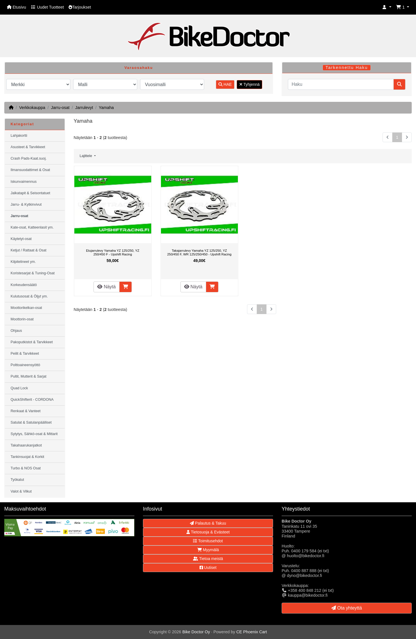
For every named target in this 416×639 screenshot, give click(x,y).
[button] (387, 7)
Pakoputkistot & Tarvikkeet (32, 342)
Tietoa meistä (208, 558)
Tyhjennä (249, 84)
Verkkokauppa (32, 107)
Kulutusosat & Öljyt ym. (29, 296)
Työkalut (17, 480)
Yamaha (106, 107)
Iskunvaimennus (24, 182)
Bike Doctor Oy (196, 632)
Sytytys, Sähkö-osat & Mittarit (34, 434)
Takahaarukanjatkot (26, 445)
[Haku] (341, 84)
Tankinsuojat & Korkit (27, 457)
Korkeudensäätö (24, 285)
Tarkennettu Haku (347, 67)
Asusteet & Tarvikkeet (28, 147)
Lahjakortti (19, 136)
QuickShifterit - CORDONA (32, 400)
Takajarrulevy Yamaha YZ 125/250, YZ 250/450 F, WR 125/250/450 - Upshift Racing (199, 252)
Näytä (106, 286)
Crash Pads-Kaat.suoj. (29, 158)
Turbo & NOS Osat (26, 468)
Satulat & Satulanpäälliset (31, 422)
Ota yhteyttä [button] (346, 608)
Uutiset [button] (208, 567)
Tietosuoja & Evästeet (208, 532)
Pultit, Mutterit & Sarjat (28, 376)
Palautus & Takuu (208, 523)
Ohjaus (16, 331)
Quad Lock (19, 388)
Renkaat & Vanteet (26, 411)
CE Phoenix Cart (251, 632)
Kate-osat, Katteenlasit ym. (32, 227)
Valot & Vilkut (21, 491)
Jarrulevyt (84, 107)
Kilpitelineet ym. (23, 262)
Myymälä (208, 549)
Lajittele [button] (86, 156)
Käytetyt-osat (21, 239)
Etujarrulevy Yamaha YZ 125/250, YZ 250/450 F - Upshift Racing (112, 252)
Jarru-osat (60, 107)
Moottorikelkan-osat (26, 308)
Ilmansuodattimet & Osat (30, 170)
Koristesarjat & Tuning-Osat (33, 273)
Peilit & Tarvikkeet (25, 354)
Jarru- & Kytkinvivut (26, 205)
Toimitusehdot (208, 541)
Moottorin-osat (22, 319)
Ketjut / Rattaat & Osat (28, 250)
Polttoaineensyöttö (25, 365)
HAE (225, 84)
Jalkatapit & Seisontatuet (30, 193)
